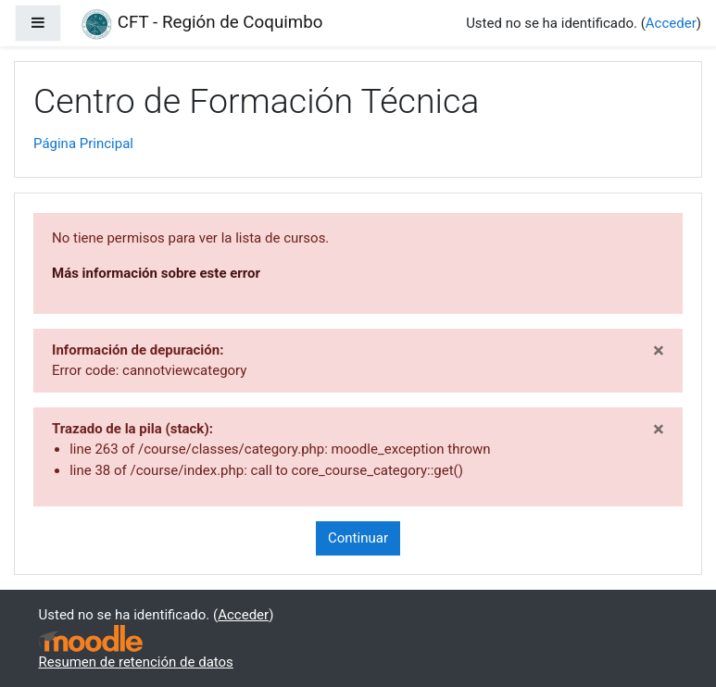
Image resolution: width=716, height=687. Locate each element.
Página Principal (83, 143)
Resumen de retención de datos (136, 662)
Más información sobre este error (156, 273)
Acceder (671, 23)
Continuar (358, 538)
